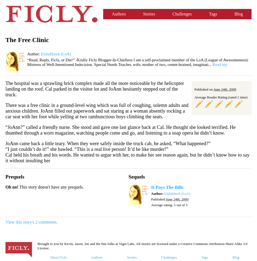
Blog (238, 14)
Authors (119, 14)
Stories (149, 14)
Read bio (220, 64)
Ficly (51, 14)
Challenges (182, 14)
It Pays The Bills (167, 187)
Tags (213, 14)
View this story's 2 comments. (31, 222)
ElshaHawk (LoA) (56, 54)
